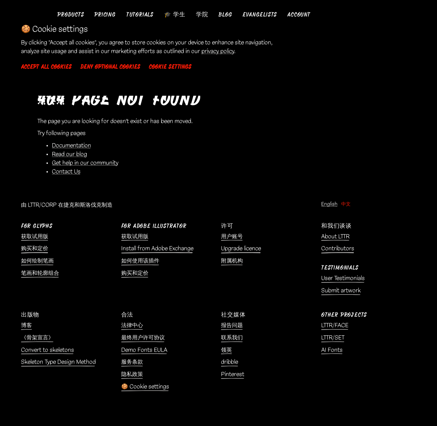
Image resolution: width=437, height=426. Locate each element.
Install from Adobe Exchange (157, 248)
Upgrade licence (241, 248)
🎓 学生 (174, 14)
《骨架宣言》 (37, 337)
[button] (70, 15)
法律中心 (132, 325)
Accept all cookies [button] (46, 67)
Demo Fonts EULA (144, 350)
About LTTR (335, 236)
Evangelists (259, 14)
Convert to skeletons (47, 350)
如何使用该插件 (140, 261)
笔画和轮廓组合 (40, 273)
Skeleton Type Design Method (58, 362)
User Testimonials (343, 278)
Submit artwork (341, 290)
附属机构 (232, 261)
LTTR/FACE (334, 325)
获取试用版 (34, 236)
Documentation (71, 145)
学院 (202, 14)
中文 (346, 204)
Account (299, 14)
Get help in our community (85, 163)
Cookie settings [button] (170, 67)
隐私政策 (132, 374)
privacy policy (217, 51)
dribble (229, 362)
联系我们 (232, 337)
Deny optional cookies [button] (110, 67)
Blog (225, 14)
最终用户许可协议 (143, 337)
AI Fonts (332, 350)
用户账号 (232, 236)
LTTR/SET (332, 337)
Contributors (337, 248)
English (329, 204)
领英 (226, 350)
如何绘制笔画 (37, 261)
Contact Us (66, 171)
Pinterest (232, 374)
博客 (26, 325)
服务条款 (132, 362)
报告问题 (232, 325)
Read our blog (69, 154)
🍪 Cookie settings (145, 386)
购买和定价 (34, 248)
